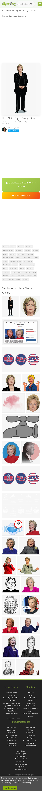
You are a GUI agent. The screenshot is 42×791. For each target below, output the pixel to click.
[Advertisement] (21, 41)
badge (11, 279)
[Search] (31, 4)
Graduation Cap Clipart (30, 740)
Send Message (13, 131)
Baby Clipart (11, 746)
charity (35, 258)
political (29, 268)
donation (29, 247)
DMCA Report (30, 701)
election (27, 250)
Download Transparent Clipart (21, 184)
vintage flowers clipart (11, 708)
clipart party (11, 711)
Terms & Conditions (30, 698)
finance (35, 250)
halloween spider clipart (11, 703)
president (6, 265)
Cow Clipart (21, 751)
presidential (28, 261)
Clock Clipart (30, 733)
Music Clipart (11, 740)
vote (4, 279)
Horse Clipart (30, 735)
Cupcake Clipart (11, 735)
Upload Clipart (30, 706)
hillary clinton (8, 258)
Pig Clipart (21, 767)
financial (19, 250)
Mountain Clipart (21, 769)
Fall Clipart (30, 730)
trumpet (6, 272)
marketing (13, 268)
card (34, 272)
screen (13, 276)
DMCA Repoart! (21, 195)
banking (12, 254)
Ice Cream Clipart (21, 764)
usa (13, 272)
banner (20, 247)
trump (5, 247)
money (30, 254)
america (21, 276)
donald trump (8, 250)
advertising (30, 265)
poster (15, 265)
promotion (21, 254)
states (27, 272)
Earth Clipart (11, 738)
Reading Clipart (21, 754)
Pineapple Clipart (21, 759)
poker (18, 279)
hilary (5, 268)
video (5, 261)
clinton (25, 279)
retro (22, 265)
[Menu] (40, 4)
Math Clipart (11, 727)
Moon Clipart (30, 727)
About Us (30, 693)
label (5, 254)
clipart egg (11, 695)
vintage (20, 272)
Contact (30, 695)
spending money (15, 261)
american (26, 258)
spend (13, 247)
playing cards (31, 276)
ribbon (18, 258)
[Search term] (25, 4)
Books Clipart (11, 730)
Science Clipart (11, 743)
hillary (22, 268)
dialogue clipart (11, 693)
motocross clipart (11, 714)
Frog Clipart (11, 733)
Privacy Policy (30, 703)
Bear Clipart (31, 743)
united (5, 276)
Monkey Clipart (21, 761)
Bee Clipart (30, 738)
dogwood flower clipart (11, 706)
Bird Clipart (21, 756)
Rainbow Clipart (30, 746)
